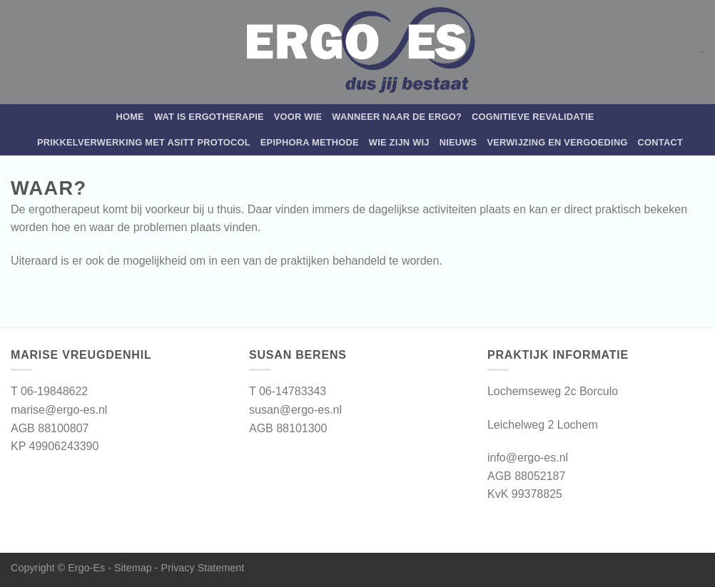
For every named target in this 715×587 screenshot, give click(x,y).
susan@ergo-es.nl (295, 410)
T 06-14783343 (287, 391)
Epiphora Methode (309, 142)
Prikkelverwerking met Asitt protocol (143, 142)
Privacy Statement (203, 567)
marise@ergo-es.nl (59, 410)
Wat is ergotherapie (209, 116)
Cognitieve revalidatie (533, 116)
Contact (660, 142)
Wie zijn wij (399, 142)
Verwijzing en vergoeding (557, 142)
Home (129, 116)
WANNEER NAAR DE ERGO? (397, 116)
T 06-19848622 (49, 391)
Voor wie (298, 116)
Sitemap (133, 567)
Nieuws (458, 142)
